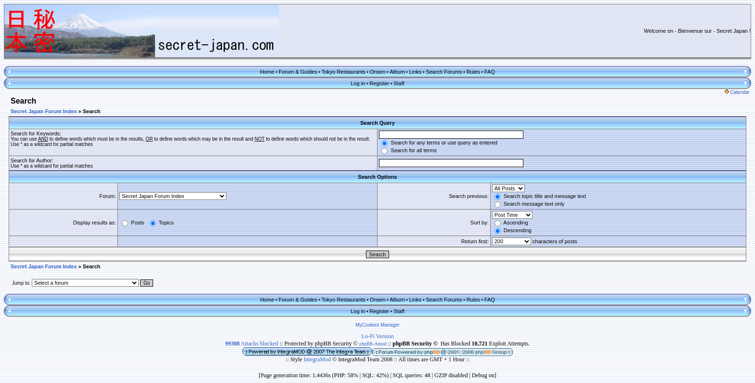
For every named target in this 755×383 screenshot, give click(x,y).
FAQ (489, 72)
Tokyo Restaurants (343, 72)
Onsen (377, 72)
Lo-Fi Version (378, 336)
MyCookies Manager (377, 325)
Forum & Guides (298, 72)
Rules (473, 72)
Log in (358, 83)
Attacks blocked (251, 343)
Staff (398, 83)
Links (415, 72)
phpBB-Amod (373, 343)
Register (379, 83)
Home (267, 72)
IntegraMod (318, 359)
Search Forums (444, 72)
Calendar (737, 92)
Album (397, 72)
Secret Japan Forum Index (44, 111)
